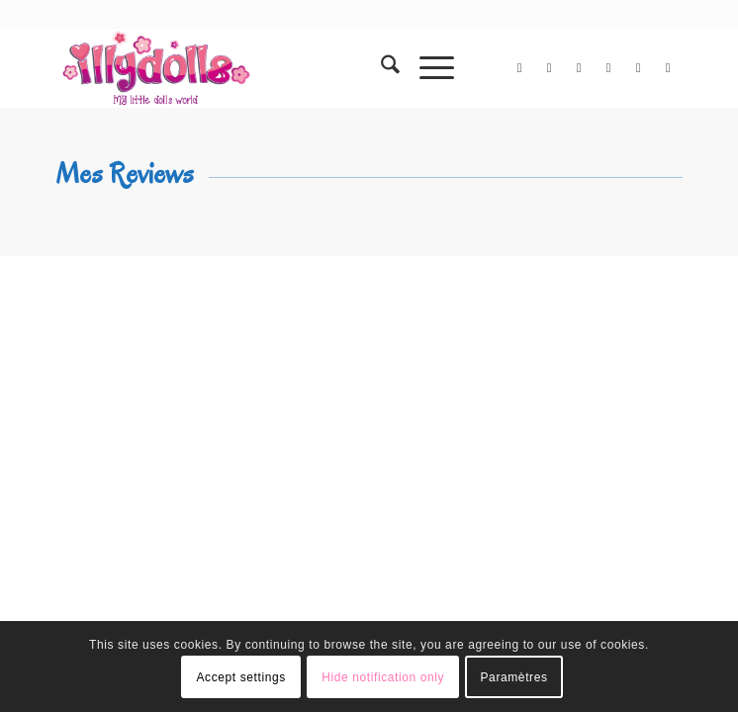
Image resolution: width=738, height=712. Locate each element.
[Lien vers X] (519, 68)
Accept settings (240, 677)
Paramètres (514, 677)
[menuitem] (380, 68)
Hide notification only (383, 677)
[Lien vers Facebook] (549, 68)
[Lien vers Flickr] (579, 68)
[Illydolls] (306, 68)
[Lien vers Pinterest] (638, 68)
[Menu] (427, 68)
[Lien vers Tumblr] (668, 68)
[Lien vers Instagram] (608, 68)
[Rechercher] (380, 68)
